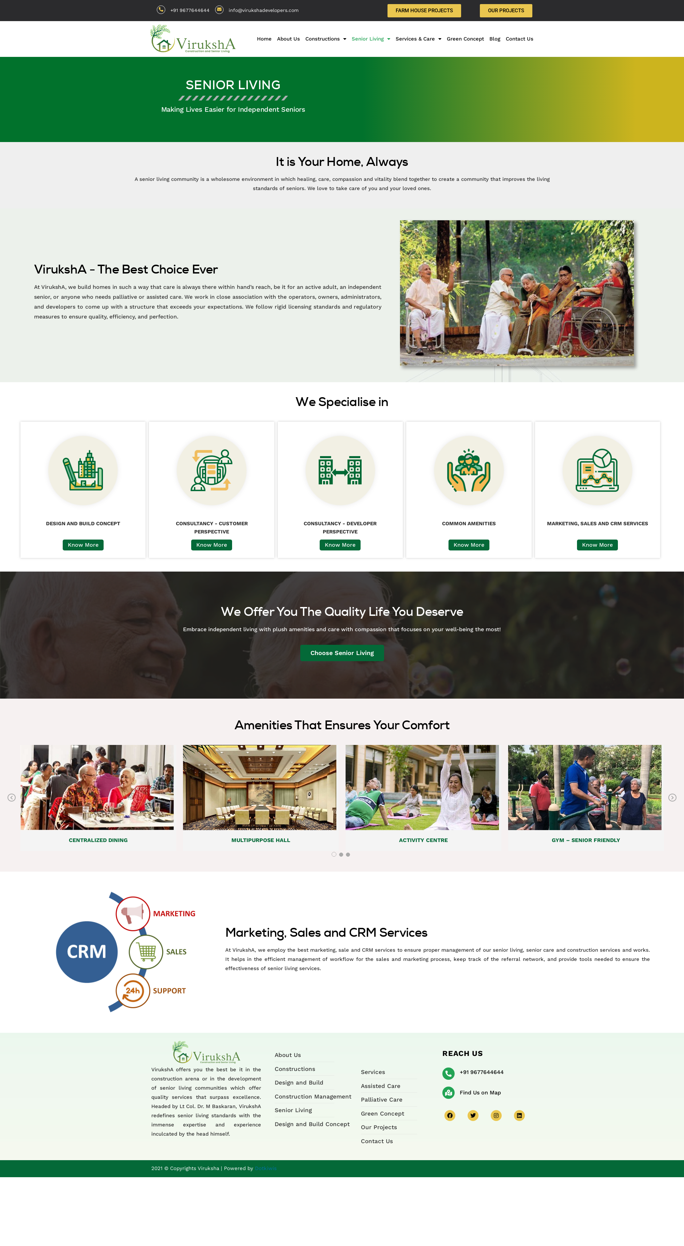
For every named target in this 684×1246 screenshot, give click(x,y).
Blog (494, 39)
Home (264, 39)
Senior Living (371, 39)
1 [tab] (334, 854)
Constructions (325, 39)
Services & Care (418, 39)
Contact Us (519, 39)
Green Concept (465, 39)
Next (672, 798)
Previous (11, 798)
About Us (288, 39)
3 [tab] (348, 855)
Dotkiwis (266, 1168)
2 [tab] (341, 855)
